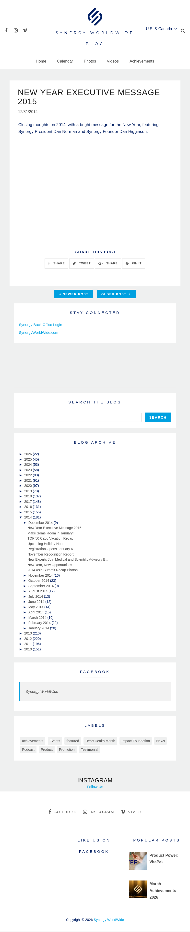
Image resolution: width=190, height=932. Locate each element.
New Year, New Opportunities (49, 565)
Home (41, 61)
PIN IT (134, 264)
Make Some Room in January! (50, 533)
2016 (28, 507)
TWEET (82, 264)
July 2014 (36, 597)
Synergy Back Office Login (40, 325)
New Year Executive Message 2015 (54, 528)
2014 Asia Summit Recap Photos (52, 570)
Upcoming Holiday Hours (46, 544)
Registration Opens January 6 (50, 549)
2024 (28, 465)
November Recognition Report (50, 555)
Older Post (116, 294)
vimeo (131, 812)
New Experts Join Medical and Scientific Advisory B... (67, 560)
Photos (90, 61)
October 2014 (39, 581)
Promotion (67, 750)
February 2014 (40, 623)
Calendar (65, 61)
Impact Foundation (135, 741)
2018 (28, 497)
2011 (28, 644)
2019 (28, 491)
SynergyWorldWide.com (38, 333)
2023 (28, 470)
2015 (28, 512)
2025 (28, 460)
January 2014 (39, 628)
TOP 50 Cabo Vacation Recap (50, 539)
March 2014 (38, 618)
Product (47, 750)
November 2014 (41, 576)
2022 (28, 476)
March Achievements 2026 (163, 891)
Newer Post (74, 294)
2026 (28, 454)
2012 (28, 639)
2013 (28, 634)
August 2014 (38, 592)
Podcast (28, 750)
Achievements (142, 61)
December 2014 (41, 523)
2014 (28, 518)
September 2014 (41, 586)
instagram (98, 812)
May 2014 (36, 607)
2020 (28, 486)
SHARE (56, 264)
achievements (32, 741)
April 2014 (36, 613)
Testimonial (89, 750)
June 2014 (36, 602)
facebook (62, 812)
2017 (28, 502)
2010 (28, 649)
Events (55, 741)
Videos (113, 61)
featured (72, 741)
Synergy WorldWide (42, 692)
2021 (28, 481)
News (160, 741)
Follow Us (95, 787)
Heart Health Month (100, 741)
